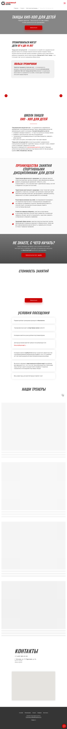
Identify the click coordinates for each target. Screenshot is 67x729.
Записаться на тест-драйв (33, 255)
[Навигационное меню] (65, 3)
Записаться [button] (33, 27)
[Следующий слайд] (60, 95)
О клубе (21, 712)
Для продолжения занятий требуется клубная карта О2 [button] (30, 343)
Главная (16, 8)
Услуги (22, 8)
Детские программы (31, 8)
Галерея (39, 712)
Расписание (28, 712)
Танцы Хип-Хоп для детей (46, 8)
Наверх (33, 720)
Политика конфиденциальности (33, 717)
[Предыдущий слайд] (6, 95)
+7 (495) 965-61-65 (21, 656)
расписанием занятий (33, 147)
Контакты (45, 712)
